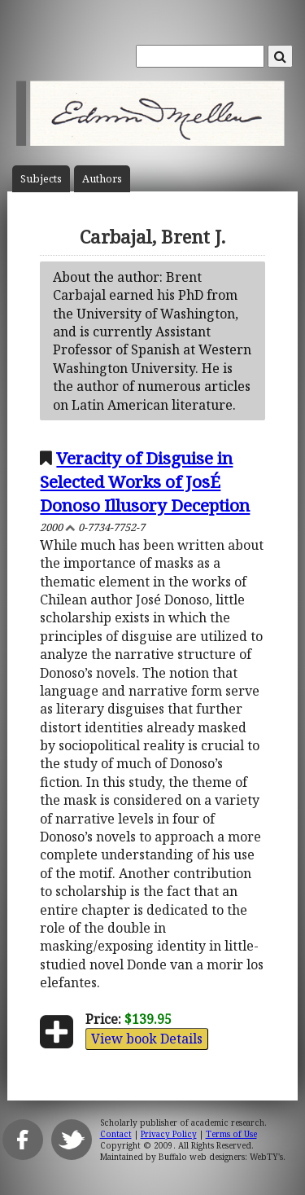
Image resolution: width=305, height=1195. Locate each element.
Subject (41, 179)
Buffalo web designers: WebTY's (221, 1156)
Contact (116, 1134)
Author (102, 179)
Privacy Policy (169, 1134)
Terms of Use (231, 1134)
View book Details (147, 1039)
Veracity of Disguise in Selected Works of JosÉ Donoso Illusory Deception (145, 481)
